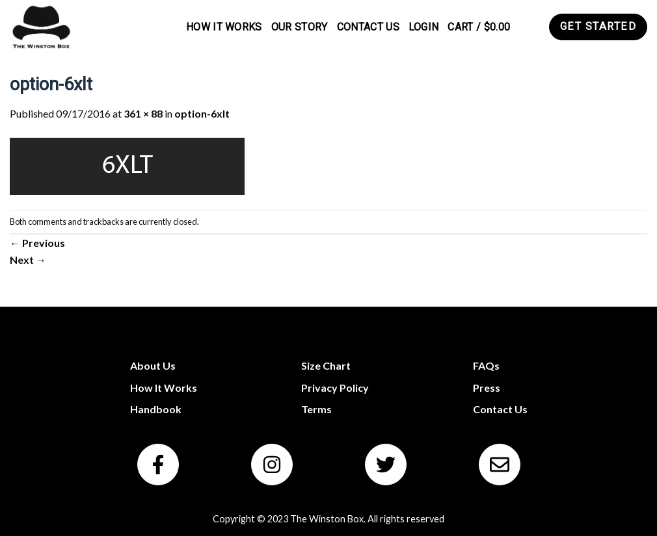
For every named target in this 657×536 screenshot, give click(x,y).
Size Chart (326, 365)
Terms (316, 409)
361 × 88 (143, 113)
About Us (153, 365)
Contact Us (368, 27)
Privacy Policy (335, 387)
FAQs (486, 365)
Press (486, 387)
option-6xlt (202, 113)
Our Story (299, 27)
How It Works (224, 27)
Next (28, 259)
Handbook (155, 409)
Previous (37, 242)
